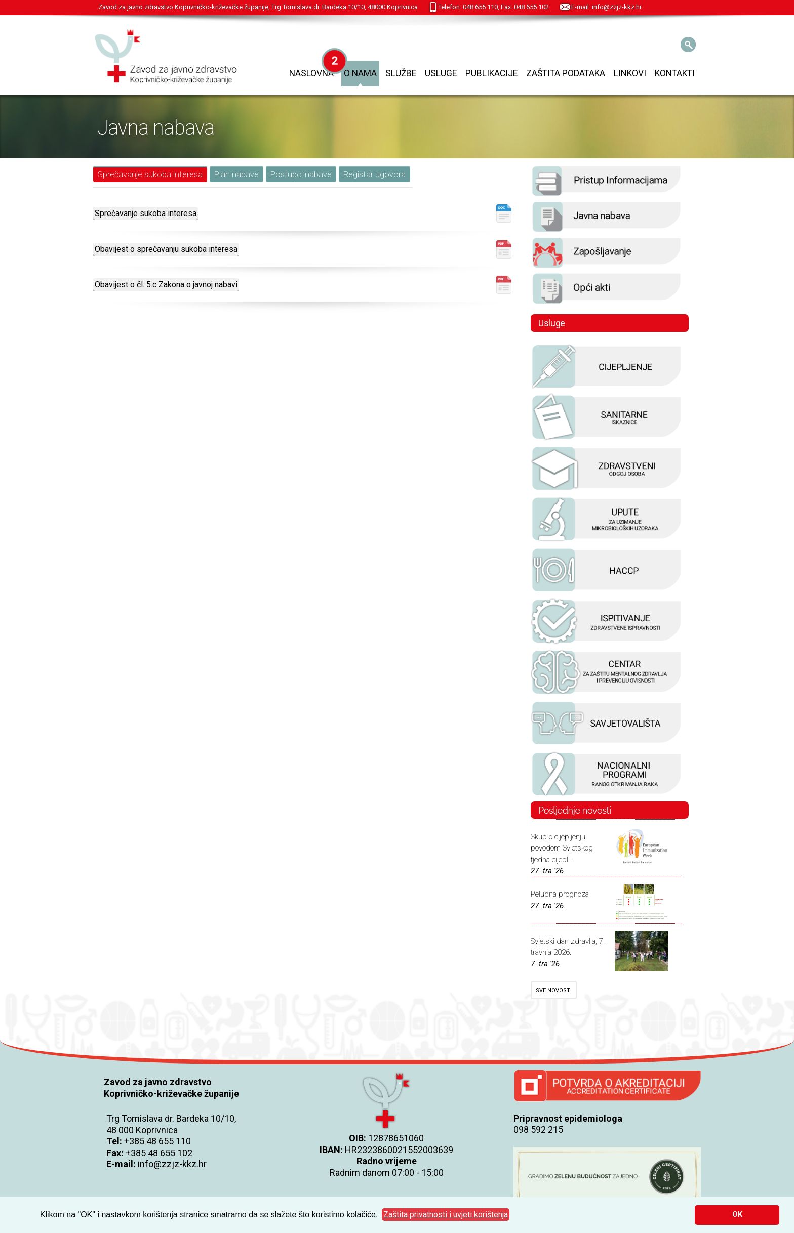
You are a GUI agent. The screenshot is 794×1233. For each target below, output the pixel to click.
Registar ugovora (374, 174)
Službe (400, 73)
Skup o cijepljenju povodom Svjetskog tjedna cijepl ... (562, 848)
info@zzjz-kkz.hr (172, 1164)
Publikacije (491, 73)
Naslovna (311, 73)
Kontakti (675, 73)
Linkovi (630, 73)
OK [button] (737, 1214)
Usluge (441, 73)
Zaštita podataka (565, 73)
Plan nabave (236, 174)
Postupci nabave (301, 174)
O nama (360, 73)
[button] (445, 1214)
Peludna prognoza (560, 894)
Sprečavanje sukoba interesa (150, 174)
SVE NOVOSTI (554, 990)
